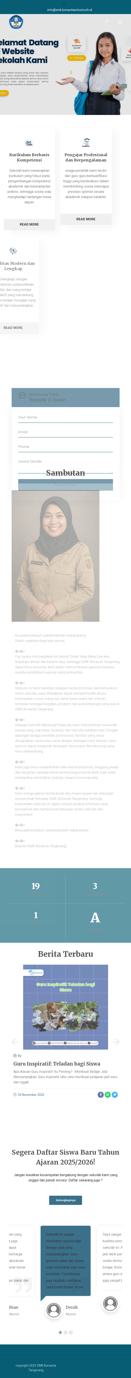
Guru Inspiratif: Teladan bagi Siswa (56, 1064)
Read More (50, 219)
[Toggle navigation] (120, 22)
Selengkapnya (65, 1200)
